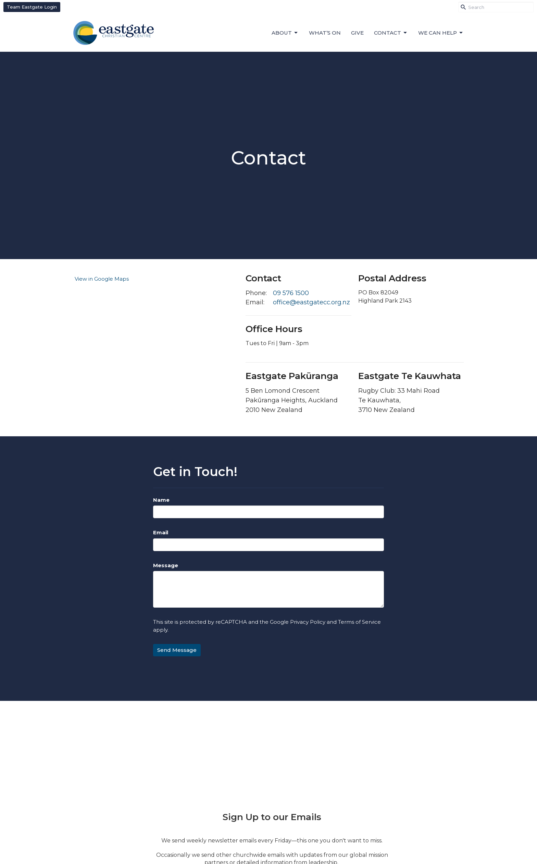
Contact (391, 32)
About (285, 32)
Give (357, 32)
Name (161, 500)
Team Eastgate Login (32, 7)
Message (165, 565)
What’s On (325, 32)
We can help (441, 32)
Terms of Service (359, 622)
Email (160, 532)
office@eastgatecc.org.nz (311, 302)
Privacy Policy (307, 622)
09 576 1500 (291, 293)
